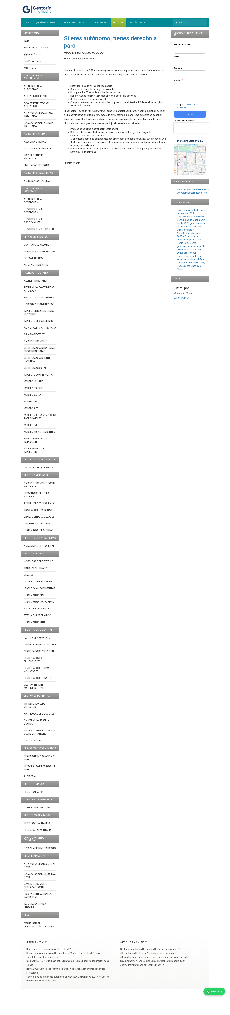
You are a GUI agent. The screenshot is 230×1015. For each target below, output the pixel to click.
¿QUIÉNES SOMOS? (47, 25)
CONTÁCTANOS (138, 25)
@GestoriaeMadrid (183, 295)
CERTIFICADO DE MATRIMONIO (40, 647)
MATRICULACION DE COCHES (39, 716)
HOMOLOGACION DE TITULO (38, 564)
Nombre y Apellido (183, 47)
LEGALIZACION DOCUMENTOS (39, 591)
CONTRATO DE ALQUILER (37, 247)
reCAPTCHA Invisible (184, 123)
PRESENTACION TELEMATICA (39, 300)
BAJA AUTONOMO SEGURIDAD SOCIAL (40, 878)
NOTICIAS (118, 25)
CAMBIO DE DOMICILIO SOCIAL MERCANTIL (40, 487)
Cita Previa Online (33, 63)
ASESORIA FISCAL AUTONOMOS (33, 90)
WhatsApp (214, 992)
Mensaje (178, 82)
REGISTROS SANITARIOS (37, 825)
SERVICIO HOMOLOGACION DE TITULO (39, 760)
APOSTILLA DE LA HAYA (36, 611)
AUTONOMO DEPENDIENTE (38, 98)
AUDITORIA (30, 778)
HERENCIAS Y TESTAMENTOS (39, 254)
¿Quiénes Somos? (33, 57)
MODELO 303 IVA (32, 397)
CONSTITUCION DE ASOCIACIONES (33, 223)
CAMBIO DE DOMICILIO (35, 343)
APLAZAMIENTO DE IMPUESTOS (34, 453)
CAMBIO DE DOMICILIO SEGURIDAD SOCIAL (35, 888)
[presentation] (195, 130)
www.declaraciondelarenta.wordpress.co (198, 192)
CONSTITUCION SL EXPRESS (39, 231)
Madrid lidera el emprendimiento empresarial (39, 927)
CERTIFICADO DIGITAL (35, 370)
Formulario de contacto (36, 50)
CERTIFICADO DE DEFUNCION (39, 653)
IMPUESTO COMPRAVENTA (38, 377)
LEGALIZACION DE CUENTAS (38, 532)
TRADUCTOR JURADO (35, 571)
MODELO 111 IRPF (33, 384)
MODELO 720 (31, 427)
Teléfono (178, 71)
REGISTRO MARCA (33, 794)
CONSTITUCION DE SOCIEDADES (33, 213)
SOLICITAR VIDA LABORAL (37, 151)
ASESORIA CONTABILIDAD (37, 183)
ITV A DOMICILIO (32, 743)
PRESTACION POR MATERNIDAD (33, 159)
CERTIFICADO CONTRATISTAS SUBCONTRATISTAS (39, 352)
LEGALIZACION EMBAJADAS (39, 604)
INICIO (27, 25)
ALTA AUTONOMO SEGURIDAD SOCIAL (40, 868)
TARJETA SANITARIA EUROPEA (35, 908)
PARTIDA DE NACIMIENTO (37, 640)
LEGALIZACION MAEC (35, 597)
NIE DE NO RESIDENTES (36, 267)
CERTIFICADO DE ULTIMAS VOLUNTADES (37, 672)
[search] (190, 25)
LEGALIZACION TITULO (36, 624)
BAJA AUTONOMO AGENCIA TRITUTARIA (39, 127)
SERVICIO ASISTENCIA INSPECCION (35, 443)
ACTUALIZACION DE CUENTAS (39, 505)
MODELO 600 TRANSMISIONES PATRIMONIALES (40, 419)
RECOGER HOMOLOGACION (38, 584)
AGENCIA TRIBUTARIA (35, 283)
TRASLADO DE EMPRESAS (38, 512)
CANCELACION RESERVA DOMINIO (37, 725)
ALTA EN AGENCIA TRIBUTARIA (40, 330)
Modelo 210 (30, 70)
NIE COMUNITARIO (33, 261)
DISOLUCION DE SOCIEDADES (39, 519)
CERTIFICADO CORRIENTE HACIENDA (37, 362)
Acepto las (187, 108)
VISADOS (29, 577)
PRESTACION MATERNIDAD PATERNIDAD (38, 898)
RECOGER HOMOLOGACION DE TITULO (40, 770)
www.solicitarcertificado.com (192, 195)
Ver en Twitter (181, 300)
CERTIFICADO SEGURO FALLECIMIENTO (35, 662)
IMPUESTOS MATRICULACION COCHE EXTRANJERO (39, 735)
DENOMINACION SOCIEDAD (38, 526)
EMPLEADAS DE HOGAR (36, 167)
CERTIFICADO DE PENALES (38, 680)
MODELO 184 (31, 404)
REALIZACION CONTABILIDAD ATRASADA (39, 292)
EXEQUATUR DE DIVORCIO (37, 618)
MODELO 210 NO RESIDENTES (39, 434)
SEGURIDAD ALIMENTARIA (37, 832)
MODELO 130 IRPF (33, 390)
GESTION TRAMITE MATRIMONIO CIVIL (34, 689)
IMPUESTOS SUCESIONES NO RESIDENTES (39, 315)
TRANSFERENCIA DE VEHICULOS (34, 708)
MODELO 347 (31, 411)
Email (177, 59)
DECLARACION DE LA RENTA (39, 470)
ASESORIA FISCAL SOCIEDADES (33, 203)
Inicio (26, 43)
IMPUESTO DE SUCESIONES (38, 323)
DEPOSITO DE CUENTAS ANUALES (36, 497)
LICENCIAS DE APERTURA (37, 810)
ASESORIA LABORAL (35, 144)
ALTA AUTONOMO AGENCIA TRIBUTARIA (38, 117)
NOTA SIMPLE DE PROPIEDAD (39, 548)
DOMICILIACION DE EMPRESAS (40, 850)
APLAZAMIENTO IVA (34, 337)
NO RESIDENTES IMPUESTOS (39, 306)
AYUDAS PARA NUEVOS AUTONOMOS (36, 107)
